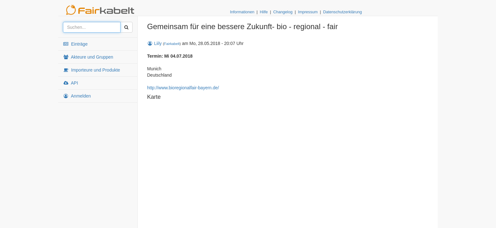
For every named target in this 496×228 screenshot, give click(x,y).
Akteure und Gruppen (88, 57)
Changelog (283, 12)
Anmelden (77, 95)
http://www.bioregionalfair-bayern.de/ (183, 87)
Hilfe (264, 12)
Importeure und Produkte (91, 70)
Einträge (75, 44)
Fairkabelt (172, 44)
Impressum (308, 12)
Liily (154, 43)
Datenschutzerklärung (342, 12)
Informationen (242, 12)
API (70, 83)
